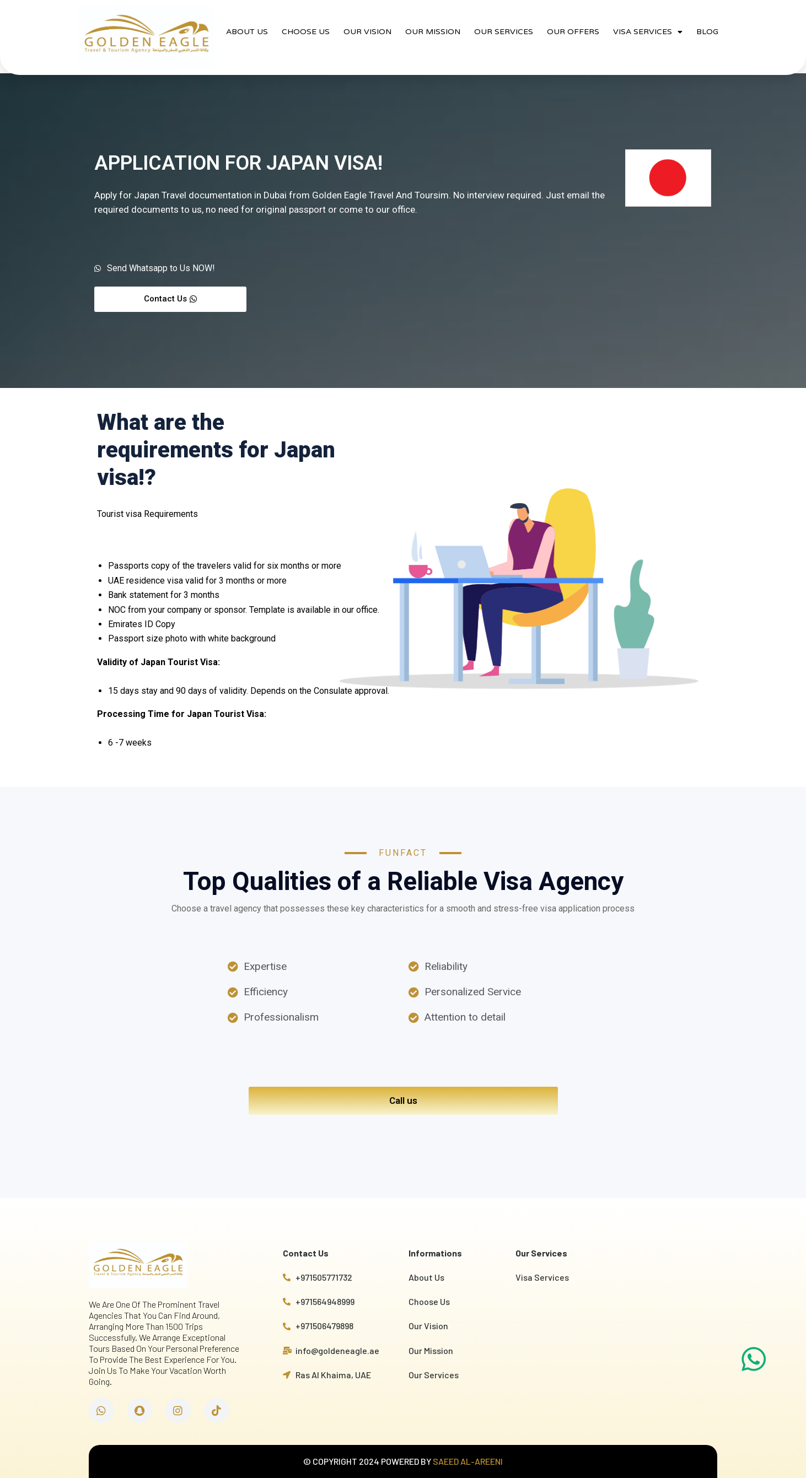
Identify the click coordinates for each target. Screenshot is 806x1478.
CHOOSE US (306, 31)
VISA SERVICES (648, 32)
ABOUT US (247, 31)
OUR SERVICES (503, 31)
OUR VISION (367, 31)
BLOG (707, 31)
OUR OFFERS (573, 31)
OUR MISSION (432, 31)
